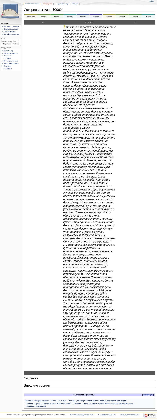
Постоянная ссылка (11, 63)
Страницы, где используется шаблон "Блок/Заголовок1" (49, 404)
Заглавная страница (11, 26)
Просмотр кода (63, 4)
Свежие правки (9, 31)
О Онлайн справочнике (107, 415)
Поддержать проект (11, 29)
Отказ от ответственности (129, 415)
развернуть (148, 395)
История (75, 4)
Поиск (3, 38)
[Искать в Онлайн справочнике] (10, 41)
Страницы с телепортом (36, 406)
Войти (152, 1)
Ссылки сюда (9, 51)
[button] (148, 394)
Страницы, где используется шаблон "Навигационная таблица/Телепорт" (104, 404)
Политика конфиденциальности (82, 415)
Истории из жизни (58, 401)
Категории (29, 401)
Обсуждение (47, 4)
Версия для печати (11, 61)
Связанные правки (10, 53)
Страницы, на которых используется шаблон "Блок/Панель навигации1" (97, 401)
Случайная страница (11, 34)
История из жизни (41, 401)
